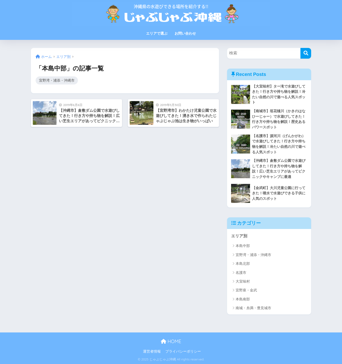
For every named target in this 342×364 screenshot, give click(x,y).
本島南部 (243, 299)
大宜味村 (243, 281)
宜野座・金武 (246, 290)
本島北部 (243, 263)
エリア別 (239, 236)
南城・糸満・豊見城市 (253, 308)
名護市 (241, 273)
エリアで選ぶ (156, 33)
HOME (171, 341)
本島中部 (243, 246)
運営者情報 (152, 351)
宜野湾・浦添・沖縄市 (57, 80)
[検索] (305, 53)
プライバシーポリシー (183, 351)
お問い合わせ (185, 33)
